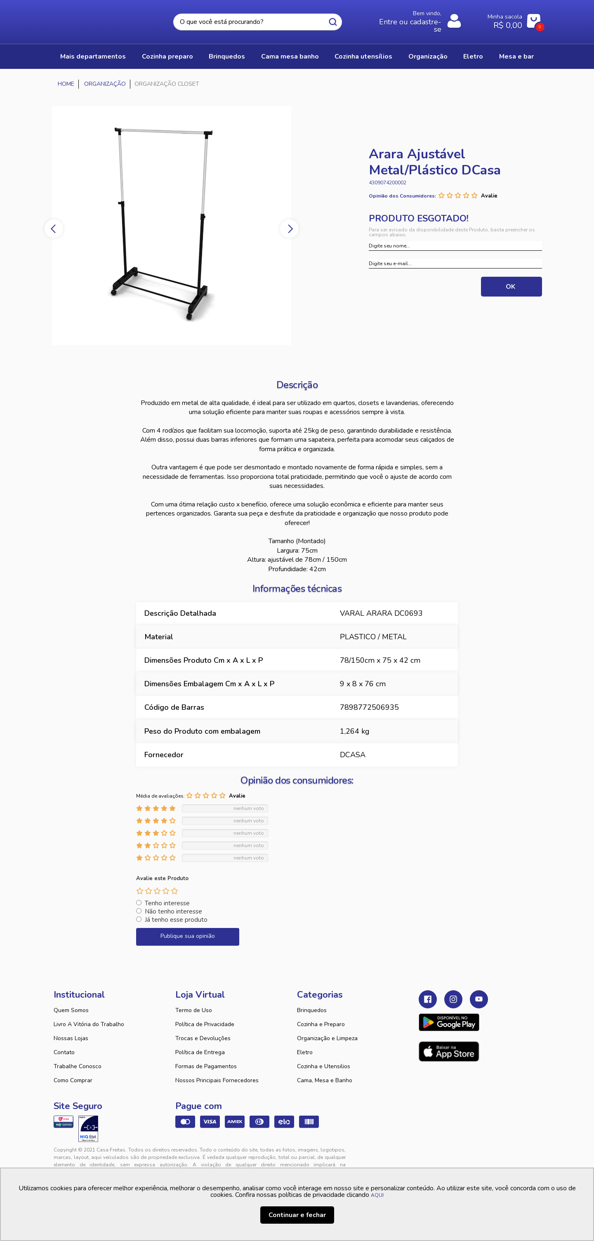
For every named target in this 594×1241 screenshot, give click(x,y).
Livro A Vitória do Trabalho (89, 1024)
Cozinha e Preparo (321, 1024)
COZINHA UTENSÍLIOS (363, 56)
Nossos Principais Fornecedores (217, 1080)
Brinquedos (312, 1010)
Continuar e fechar (297, 1215)
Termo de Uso (193, 1010)
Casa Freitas (99, 19)
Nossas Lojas (71, 1038)
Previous (54, 228)
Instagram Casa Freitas (453, 999)
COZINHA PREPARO (167, 56)
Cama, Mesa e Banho (324, 1080)
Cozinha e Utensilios (323, 1066)
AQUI (377, 1195)
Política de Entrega (200, 1052)
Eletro (305, 1052)
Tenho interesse (167, 903)
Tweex (430, 1156)
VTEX (464, 1156)
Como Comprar (73, 1080)
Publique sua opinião (187, 936)
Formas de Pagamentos (206, 1066)
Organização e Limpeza (327, 1038)
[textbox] (257, 22)
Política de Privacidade (204, 1024)
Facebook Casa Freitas (428, 999)
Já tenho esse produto (176, 920)
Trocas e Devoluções (203, 1038)
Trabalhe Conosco (77, 1066)
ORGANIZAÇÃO (428, 56)
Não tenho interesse (173, 911)
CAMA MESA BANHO (290, 56)
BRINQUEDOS (227, 56)
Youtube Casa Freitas (479, 999)
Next (289, 228)
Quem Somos (71, 1010)
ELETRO (473, 56)
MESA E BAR (516, 56)
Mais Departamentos (93, 56)
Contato (64, 1052)
